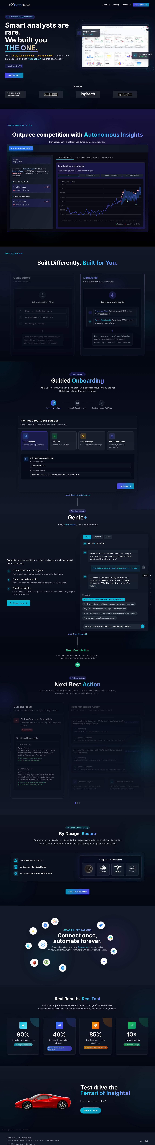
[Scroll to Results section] (150, 605)
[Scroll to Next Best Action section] (150, 596)
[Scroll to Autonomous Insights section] (150, 580)
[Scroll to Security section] (150, 601)
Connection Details (37, 471)
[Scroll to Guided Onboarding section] (150, 588)
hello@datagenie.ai (15, 1139)
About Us (106, 5)
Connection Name (37, 462)
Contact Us (126, 5)
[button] (77, 92)
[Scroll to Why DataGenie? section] (150, 584)
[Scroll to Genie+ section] (150, 592)
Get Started (141, 5)
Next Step (125, 486)
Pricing (116, 5)
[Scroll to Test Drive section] (150, 609)
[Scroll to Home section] (150, 575)
